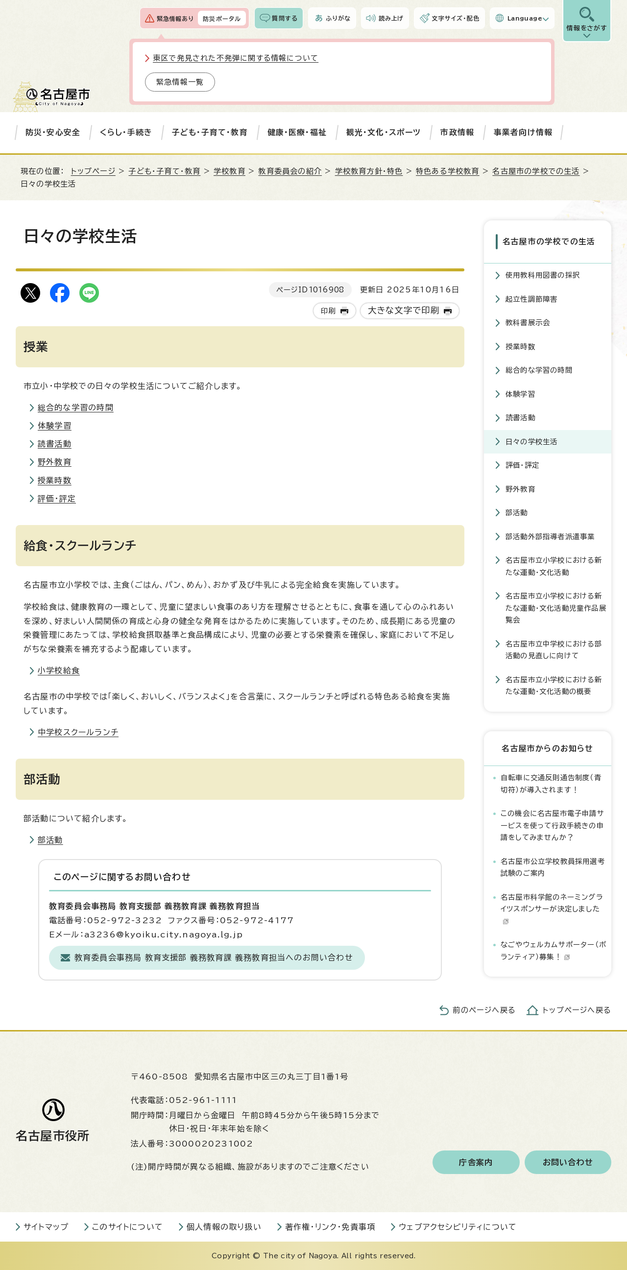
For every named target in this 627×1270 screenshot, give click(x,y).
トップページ (93, 171)
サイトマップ (46, 1227)
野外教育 (55, 462)
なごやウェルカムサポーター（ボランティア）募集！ (553, 950)
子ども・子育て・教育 (210, 132)
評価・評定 (57, 499)
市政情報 (457, 132)
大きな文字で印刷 (404, 310)
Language (524, 18)
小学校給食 (59, 670)
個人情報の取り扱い (224, 1227)
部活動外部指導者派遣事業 (550, 536)
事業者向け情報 (523, 132)
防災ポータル (222, 19)
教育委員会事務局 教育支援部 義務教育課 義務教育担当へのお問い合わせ (213, 957)
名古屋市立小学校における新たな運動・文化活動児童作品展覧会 (556, 607)
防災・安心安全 (52, 132)
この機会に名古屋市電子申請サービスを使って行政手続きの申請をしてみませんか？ (552, 825)
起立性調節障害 (531, 299)
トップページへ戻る (577, 1010)
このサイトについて (127, 1227)
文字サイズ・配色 (456, 18)
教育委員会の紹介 (290, 171)
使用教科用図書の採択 (543, 275)
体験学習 (55, 426)
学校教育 (229, 171)
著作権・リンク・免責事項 (330, 1227)
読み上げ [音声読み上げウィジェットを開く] (391, 18)
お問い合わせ (568, 1162)
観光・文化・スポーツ (383, 132)
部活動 (50, 840)
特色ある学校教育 (448, 171)
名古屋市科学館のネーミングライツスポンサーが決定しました (552, 909)
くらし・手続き (126, 132)
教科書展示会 (528, 322)
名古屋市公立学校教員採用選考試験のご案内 (553, 867)
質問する (285, 18)
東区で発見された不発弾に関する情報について (235, 58)
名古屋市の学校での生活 (535, 171)
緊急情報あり (175, 19)
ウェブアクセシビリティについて (458, 1227)
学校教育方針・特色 (369, 171)
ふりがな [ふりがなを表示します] (338, 18)
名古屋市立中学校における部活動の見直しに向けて (554, 649)
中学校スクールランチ (78, 732)
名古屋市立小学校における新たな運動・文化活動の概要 (554, 685)
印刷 (328, 310)
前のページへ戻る (484, 1010)
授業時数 (55, 480)
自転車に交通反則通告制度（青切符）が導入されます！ (551, 783)
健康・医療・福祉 (297, 132)
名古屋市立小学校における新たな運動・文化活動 (554, 565)
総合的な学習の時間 (76, 407)
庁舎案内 (476, 1162)
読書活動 (55, 444)
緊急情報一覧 (180, 82)
